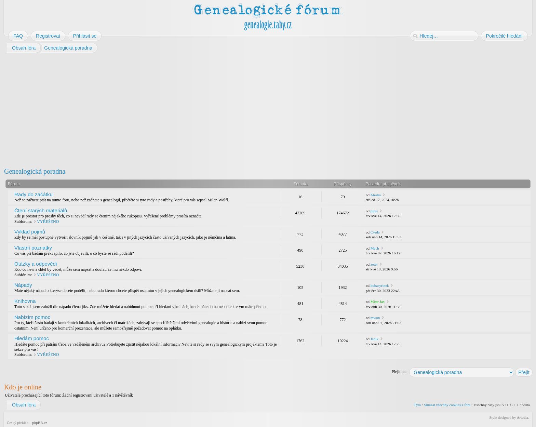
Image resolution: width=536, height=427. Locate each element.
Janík (374, 339)
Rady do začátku (33, 194)
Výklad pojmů (29, 232)
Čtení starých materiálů (40, 210)
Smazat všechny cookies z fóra (447, 405)
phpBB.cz (39, 423)
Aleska (375, 195)
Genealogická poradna (34, 171)
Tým (417, 405)
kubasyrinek (380, 285)
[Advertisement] (209, 109)
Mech (375, 248)
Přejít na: (399, 371)
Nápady (23, 285)
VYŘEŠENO (48, 221)
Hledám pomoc (31, 338)
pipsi (374, 211)
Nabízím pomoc (32, 317)
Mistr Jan (378, 301)
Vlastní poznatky (33, 248)
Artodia (522, 417)
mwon (375, 318)
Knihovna (25, 301)
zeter (374, 264)
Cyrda (375, 232)
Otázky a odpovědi (35, 264)
